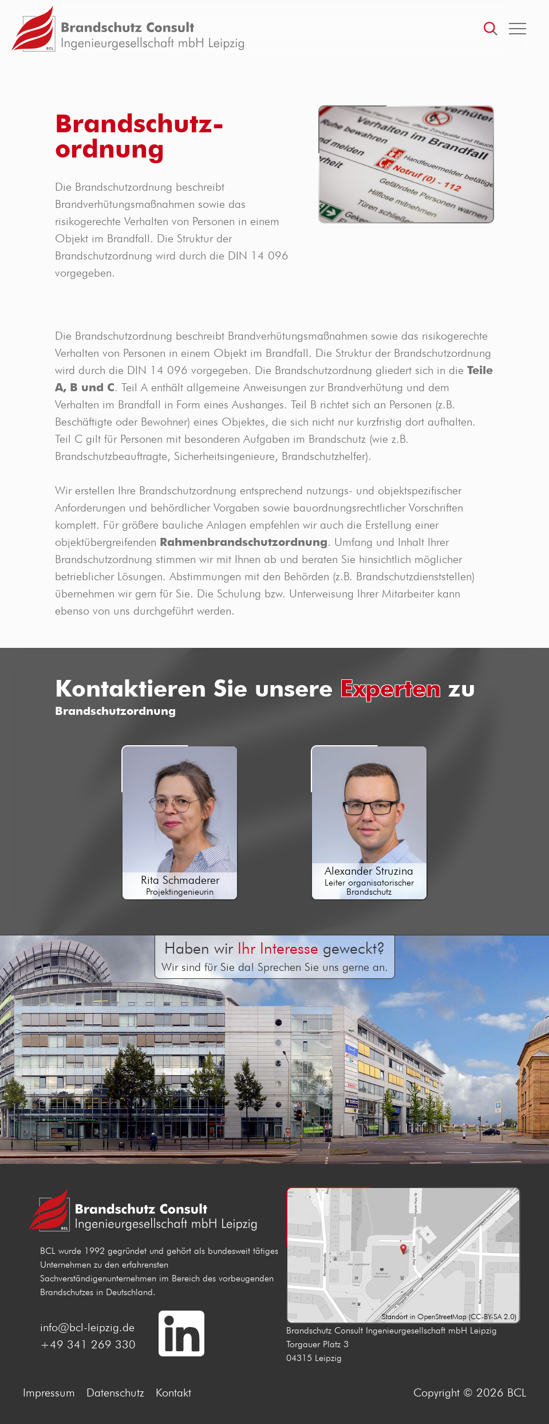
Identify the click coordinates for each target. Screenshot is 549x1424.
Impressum (49, 1392)
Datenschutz (115, 1392)
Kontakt (173, 1392)
